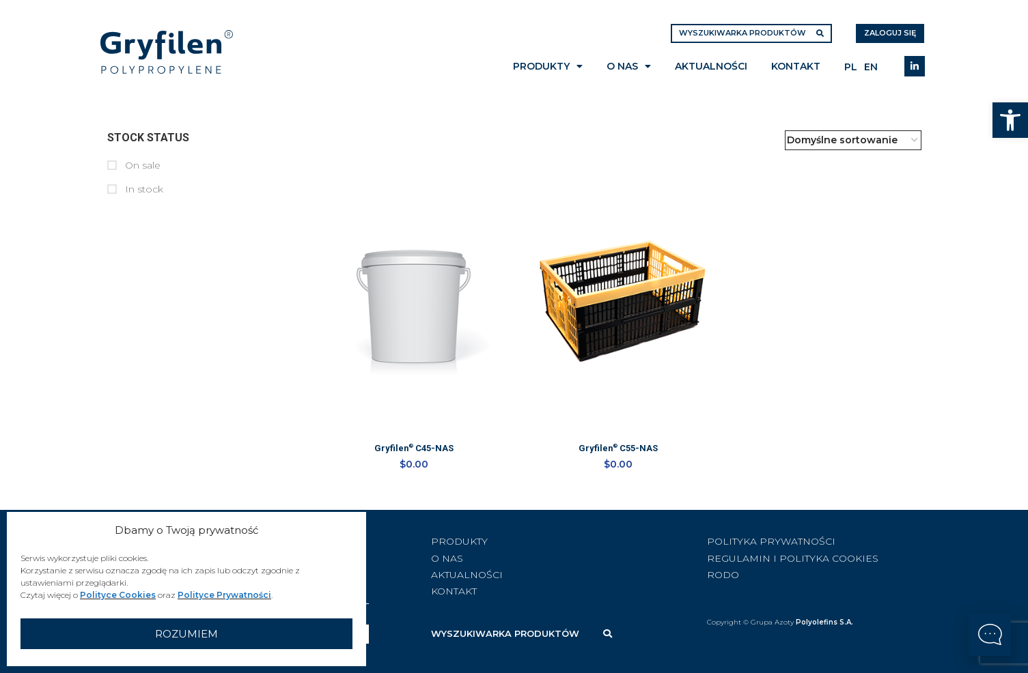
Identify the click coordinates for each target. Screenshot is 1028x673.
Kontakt (795, 66)
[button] (1010, 120)
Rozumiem (186, 633)
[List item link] (541, 538)
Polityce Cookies (118, 595)
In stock (142, 189)
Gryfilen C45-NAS (412, 449)
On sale (141, 165)
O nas (629, 66)
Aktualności (711, 66)
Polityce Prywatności (224, 595)
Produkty (548, 66)
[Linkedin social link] (914, 66)
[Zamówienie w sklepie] (853, 140)
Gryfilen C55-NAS (618, 449)
